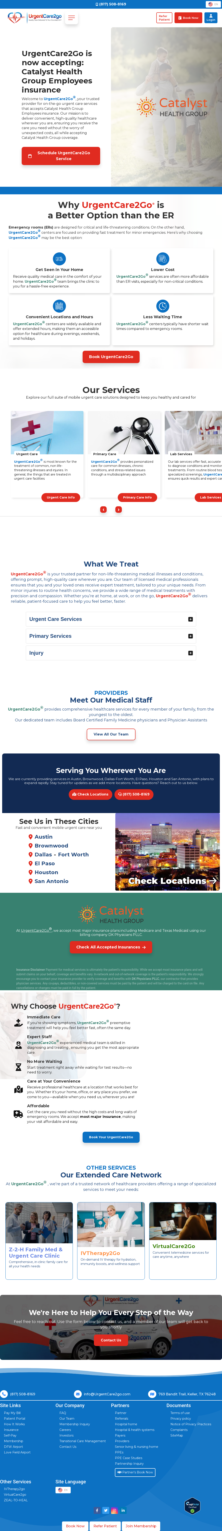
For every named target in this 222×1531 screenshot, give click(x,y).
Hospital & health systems (134, 1430)
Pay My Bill (12, 1413)
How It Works (14, 1424)
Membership (13, 1441)
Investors (66, 1435)
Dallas (43, 854)
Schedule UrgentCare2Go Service (59, 156)
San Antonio (52, 881)
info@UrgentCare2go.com (107, 1394)
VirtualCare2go (15, 1495)
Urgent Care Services (111, 619)
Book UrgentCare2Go (111, 356)
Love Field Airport (17, 1452)
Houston (46, 872)
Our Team (66, 1419)
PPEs (119, 1452)
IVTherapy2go (14, 1489)
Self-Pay (10, 1435)
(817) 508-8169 (134, 794)
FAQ (62, 1413)
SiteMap (176, 1435)
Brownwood (51, 846)
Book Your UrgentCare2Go (111, 1137)
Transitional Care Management (82, 1441)
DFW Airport (13, 1447)
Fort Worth (73, 854)
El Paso (45, 863)
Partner (120, 1413)
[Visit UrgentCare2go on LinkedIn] (123, 1510)
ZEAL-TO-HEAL (16, 1500)
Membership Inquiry (74, 1424)
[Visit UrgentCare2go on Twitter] (105, 1510)
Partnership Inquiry (129, 1464)
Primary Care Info (137, 497)
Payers (120, 1435)
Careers (65, 1430)
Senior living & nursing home (136, 1447)
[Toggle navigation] (71, 17)
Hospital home (126, 1424)
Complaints (179, 1430)
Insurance (11, 1430)
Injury (111, 653)
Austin (44, 837)
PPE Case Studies (128, 1458)
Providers (122, 1441)
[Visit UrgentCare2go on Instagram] (114, 1510)
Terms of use (180, 1413)
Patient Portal (14, 1419)
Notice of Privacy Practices (190, 1424)
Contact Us (67, 1447)
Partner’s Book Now (135, 1472)
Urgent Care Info (61, 497)
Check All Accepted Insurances (111, 947)
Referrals (121, 1419)
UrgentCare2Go (60, 99)
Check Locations (90, 794)
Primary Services (111, 636)
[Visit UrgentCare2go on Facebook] (97, 1510)
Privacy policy (180, 1419)
